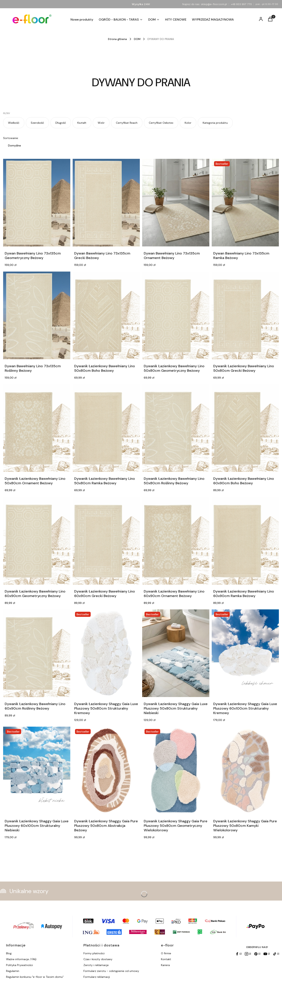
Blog (9, 953)
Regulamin (12, 971)
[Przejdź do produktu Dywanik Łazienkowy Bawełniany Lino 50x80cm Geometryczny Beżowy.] (175, 315)
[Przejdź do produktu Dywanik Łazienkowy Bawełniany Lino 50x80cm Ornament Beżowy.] (36, 428)
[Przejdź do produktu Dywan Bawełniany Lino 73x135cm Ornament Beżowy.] (175, 202)
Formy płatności (94, 953)
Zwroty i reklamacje (96, 965)
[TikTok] (276, 954)
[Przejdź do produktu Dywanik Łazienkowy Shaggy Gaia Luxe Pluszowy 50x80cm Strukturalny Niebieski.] (175, 653)
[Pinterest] (257, 954)
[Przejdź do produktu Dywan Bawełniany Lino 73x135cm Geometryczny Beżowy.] (36, 202)
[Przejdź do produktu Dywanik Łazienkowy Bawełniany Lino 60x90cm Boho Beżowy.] (245, 428)
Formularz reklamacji (96, 977)
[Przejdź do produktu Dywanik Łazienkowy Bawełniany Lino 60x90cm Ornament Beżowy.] (175, 540)
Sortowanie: (11, 138)
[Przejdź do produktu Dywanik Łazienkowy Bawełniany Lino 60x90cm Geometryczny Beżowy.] (36, 540)
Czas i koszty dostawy (97, 959)
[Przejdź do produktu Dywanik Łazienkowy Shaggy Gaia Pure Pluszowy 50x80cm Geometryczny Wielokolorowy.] (175, 770)
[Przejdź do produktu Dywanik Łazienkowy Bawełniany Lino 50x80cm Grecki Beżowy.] (245, 315)
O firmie (166, 953)
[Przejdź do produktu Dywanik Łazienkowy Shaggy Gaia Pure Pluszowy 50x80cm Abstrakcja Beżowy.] (106, 770)
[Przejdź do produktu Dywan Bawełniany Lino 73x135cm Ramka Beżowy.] (245, 202)
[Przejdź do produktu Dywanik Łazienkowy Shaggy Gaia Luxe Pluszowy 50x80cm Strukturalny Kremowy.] (106, 653)
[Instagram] (248, 954)
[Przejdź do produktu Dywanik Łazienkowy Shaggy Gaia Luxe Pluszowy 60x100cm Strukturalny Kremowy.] (245, 653)
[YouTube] (266, 954)
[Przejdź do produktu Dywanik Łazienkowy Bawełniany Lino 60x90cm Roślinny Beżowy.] (36, 653)
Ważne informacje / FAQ (21, 959)
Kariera (165, 965)
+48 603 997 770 (241, 4)
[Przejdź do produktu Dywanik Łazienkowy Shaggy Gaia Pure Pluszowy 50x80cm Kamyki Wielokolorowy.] (245, 770)
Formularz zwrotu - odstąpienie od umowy (111, 971)
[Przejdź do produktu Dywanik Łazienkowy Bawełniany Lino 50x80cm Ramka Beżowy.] (106, 428)
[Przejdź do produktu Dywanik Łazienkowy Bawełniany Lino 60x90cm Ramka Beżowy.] (245, 540)
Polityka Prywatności (19, 965)
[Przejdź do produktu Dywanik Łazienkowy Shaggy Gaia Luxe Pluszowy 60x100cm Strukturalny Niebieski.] (36, 770)
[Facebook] (238, 954)
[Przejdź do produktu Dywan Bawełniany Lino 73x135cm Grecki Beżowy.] (106, 202)
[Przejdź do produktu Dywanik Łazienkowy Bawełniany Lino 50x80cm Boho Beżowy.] (106, 315)
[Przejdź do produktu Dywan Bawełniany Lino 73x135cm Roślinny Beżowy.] (36, 315)
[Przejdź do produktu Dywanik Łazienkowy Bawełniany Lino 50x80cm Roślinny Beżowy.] (175, 428)
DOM (137, 39)
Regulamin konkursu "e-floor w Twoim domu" (35, 977)
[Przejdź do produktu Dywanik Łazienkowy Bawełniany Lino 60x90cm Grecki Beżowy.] (106, 540)
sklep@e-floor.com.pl (214, 4)
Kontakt (166, 959)
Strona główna (117, 39)
